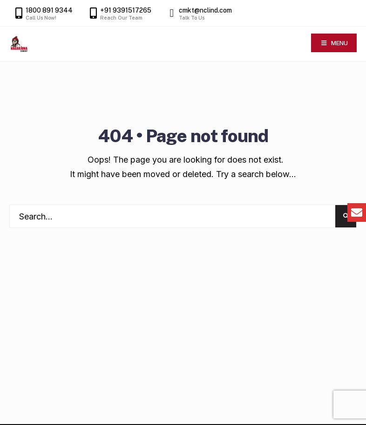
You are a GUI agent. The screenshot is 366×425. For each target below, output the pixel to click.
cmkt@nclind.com (198, 14)
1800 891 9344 (42, 14)
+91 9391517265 (118, 14)
